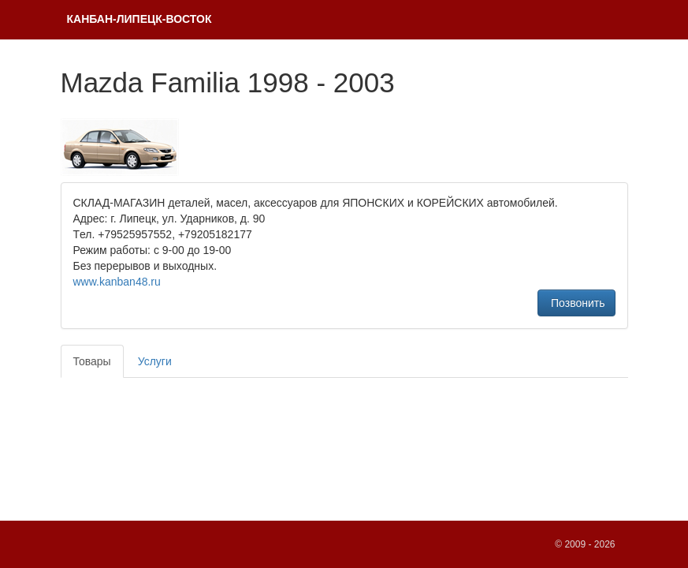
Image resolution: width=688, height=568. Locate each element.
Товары (92, 361)
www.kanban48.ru (117, 281)
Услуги (155, 361)
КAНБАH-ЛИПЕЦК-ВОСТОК (139, 19)
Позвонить (576, 303)
